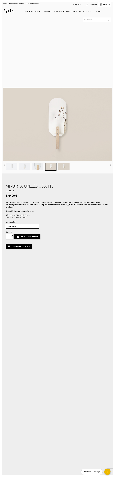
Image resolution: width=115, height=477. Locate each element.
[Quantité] (8, 236)
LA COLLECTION (85, 11)
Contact (97, 11)
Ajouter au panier (27, 236)
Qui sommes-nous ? (33, 11)
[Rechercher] (97, 19)
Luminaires (59, 11)
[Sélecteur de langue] (77, 4)
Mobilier (48, 11)
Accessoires (71, 11)
